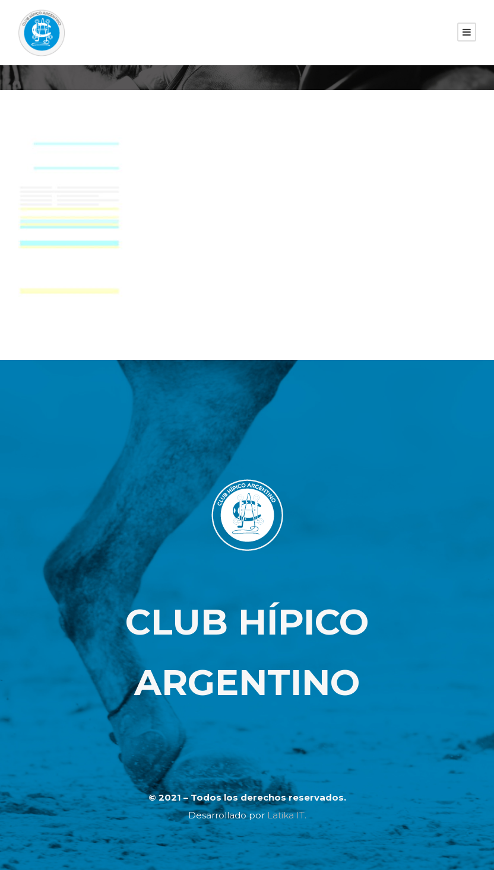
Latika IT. (286, 815)
